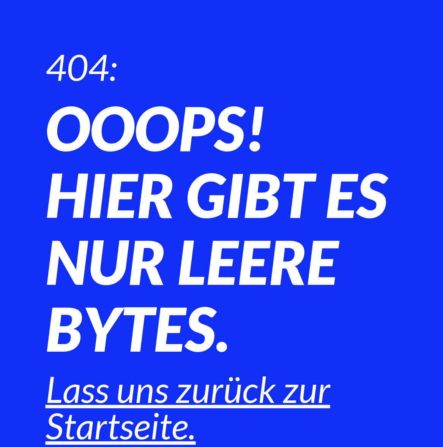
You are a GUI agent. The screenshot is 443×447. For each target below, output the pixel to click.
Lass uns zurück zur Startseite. (188, 407)
